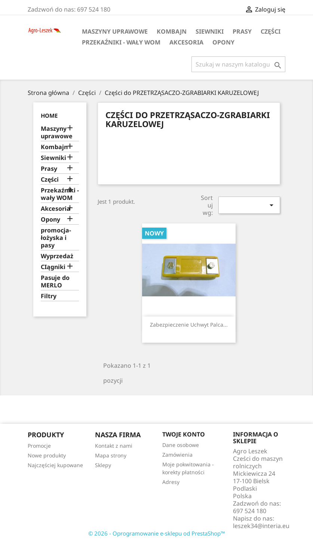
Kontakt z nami (113, 445)
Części (270, 31)
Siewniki (210, 31)
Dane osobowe (180, 444)
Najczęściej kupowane (55, 465)
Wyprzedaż (57, 256)
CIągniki (53, 267)
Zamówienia (177, 454)
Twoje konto (183, 434)
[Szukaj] (238, 64)
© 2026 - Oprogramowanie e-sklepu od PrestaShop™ (156, 533)
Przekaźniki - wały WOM (121, 42)
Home (49, 115)
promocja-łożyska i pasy (56, 237)
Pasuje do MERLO (55, 281)
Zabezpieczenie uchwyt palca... (189, 324)
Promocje (39, 445)
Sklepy (103, 465)
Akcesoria (186, 42)
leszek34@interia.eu (261, 526)
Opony (223, 42)
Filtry (48, 296)
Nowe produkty (47, 455)
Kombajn (172, 31)
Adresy (170, 481)
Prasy (242, 31)
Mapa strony (110, 455)
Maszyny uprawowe (115, 31)
